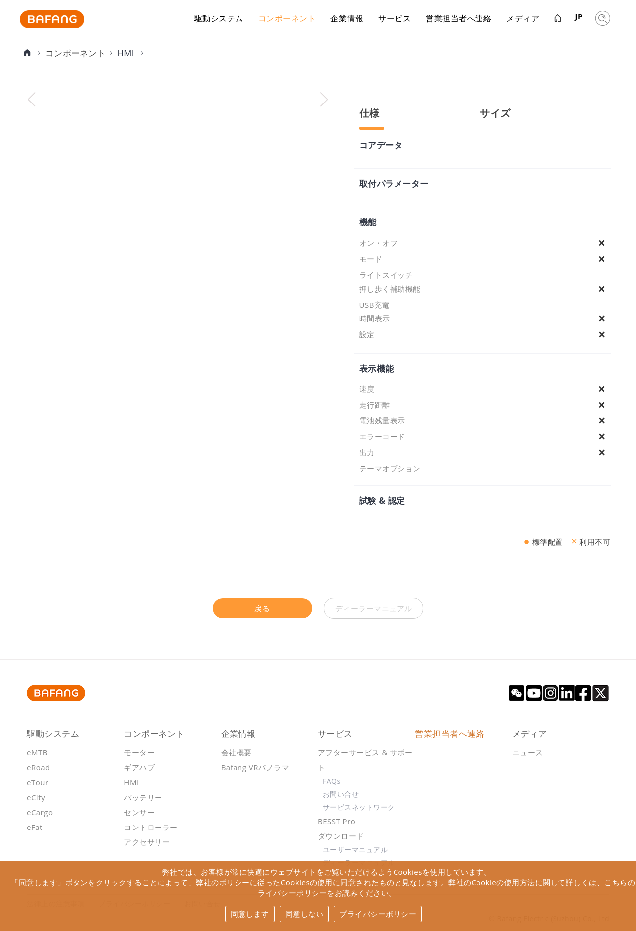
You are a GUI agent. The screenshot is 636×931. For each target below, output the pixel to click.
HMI (127, 53)
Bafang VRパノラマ (255, 767)
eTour (38, 782)
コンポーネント (287, 19)
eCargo (40, 812)
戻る (262, 608)
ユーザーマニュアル (355, 849)
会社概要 (236, 752)
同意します (250, 914)
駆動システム (218, 19)
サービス (394, 19)
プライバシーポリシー (377, 914)
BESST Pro (336, 821)
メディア (522, 19)
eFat (35, 827)
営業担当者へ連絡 (458, 19)
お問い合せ (341, 794)
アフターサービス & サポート (365, 759)
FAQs (332, 781)
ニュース (527, 752)
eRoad (38, 767)
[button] (324, 99)
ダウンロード (341, 836)
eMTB (37, 752)
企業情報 (346, 19)
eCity (36, 797)
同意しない (304, 914)
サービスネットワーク (359, 807)
